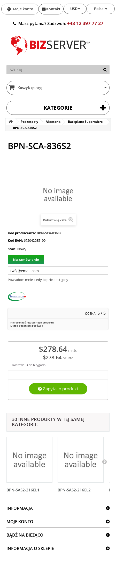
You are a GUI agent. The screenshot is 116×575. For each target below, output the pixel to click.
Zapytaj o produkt (58, 389)
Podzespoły (29, 121)
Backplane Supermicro (85, 121)
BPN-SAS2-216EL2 (74, 489)
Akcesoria (53, 121)
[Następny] (104, 461)
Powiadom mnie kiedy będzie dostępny (38, 279)
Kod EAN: (15, 240)
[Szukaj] (105, 69)
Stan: (12, 249)
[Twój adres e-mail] (58, 270)
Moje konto (22, 8)
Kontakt (53, 8)
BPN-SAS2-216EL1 (23, 489)
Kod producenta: (22, 233)
